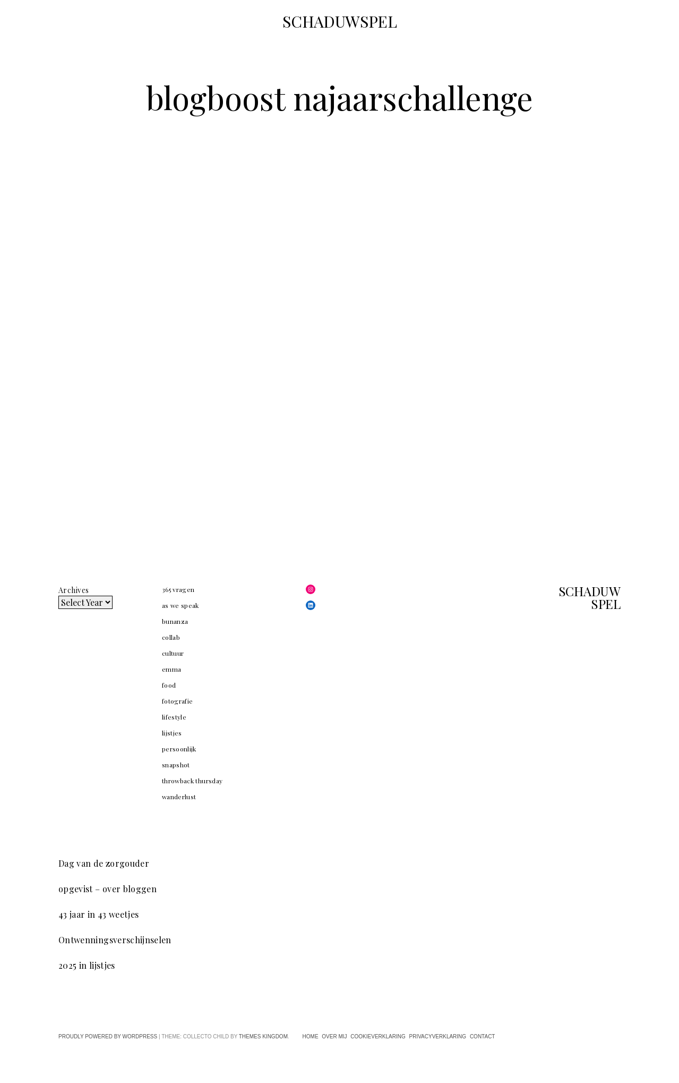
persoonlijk (179, 748)
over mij (334, 1036)
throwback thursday (192, 780)
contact (482, 1036)
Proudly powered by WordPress (107, 1036)
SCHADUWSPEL (339, 21)
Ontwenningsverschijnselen (114, 939)
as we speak (180, 605)
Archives (73, 590)
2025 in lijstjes (86, 965)
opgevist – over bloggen (107, 888)
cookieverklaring (377, 1036)
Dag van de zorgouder (103, 863)
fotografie (177, 701)
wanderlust (179, 796)
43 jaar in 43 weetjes (98, 914)
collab (171, 637)
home (311, 1036)
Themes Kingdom (263, 1036)
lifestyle (174, 717)
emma (171, 669)
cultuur (173, 653)
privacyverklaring (437, 1036)
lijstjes (172, 733)
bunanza (175, 621)
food (169, 685)
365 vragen (178, 589)
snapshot (176, 764)
